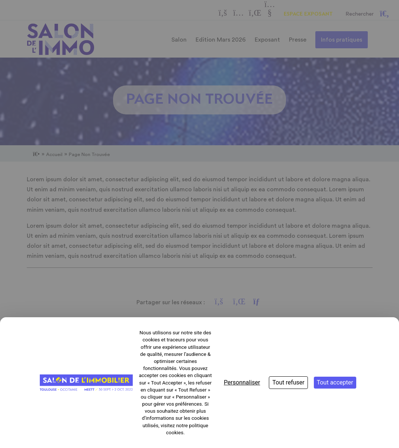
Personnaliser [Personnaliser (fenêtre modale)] (242, 382)
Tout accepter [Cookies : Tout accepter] (335, 382)
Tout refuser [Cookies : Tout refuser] (288, 382)
